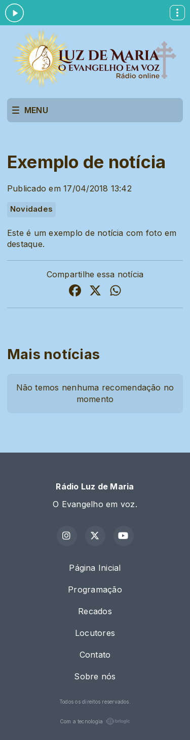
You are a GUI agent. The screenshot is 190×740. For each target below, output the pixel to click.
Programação (95, 589)
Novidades (31, 209)
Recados (95, 611)
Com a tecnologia (95, 721)
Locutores (95, 633)
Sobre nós (95, 676)
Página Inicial (95, 568)
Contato (95, 655)
